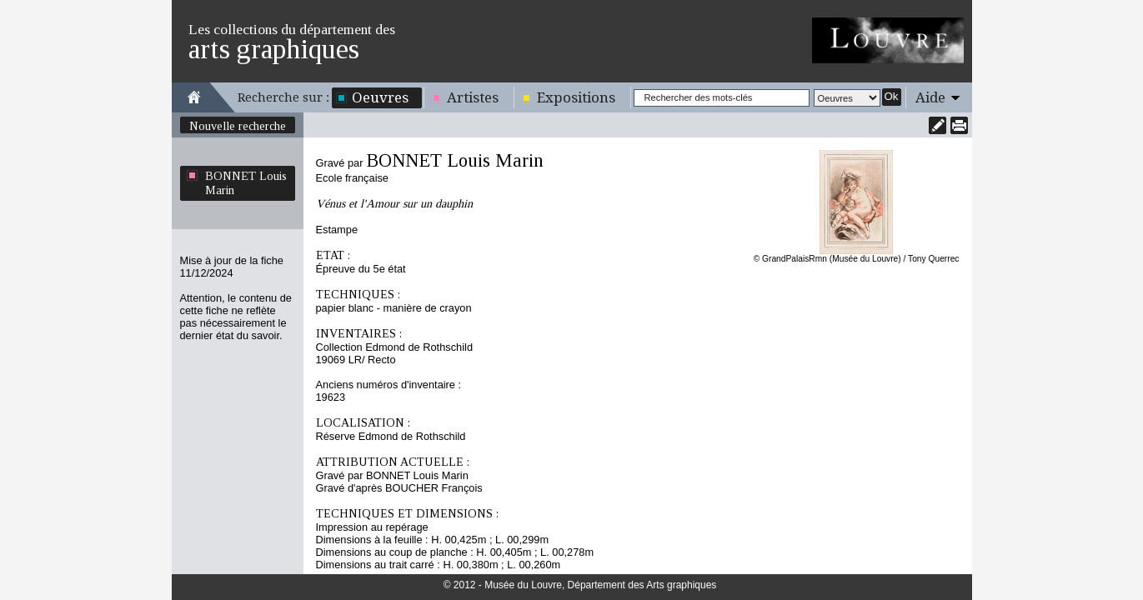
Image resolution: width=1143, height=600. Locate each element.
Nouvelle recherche (237, 125)
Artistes (473, 97)
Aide (930, 97)
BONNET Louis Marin (246, 183)
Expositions (576, 97)
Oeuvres (380, 97)
